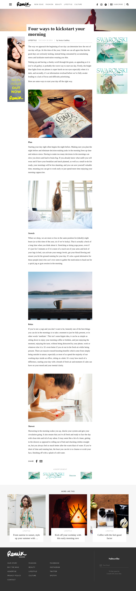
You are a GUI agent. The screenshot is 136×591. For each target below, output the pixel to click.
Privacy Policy (14, 576)
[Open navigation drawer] (10, 4)
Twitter (53, 571)
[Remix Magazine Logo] (24, 4)
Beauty (58, 4)
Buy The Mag (13, 567)
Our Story (12, 563)
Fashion (49, 4)
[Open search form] (127, 4)
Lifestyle (68, 4)
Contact (11, 580)
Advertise (11, 571)
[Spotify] (106, 4)
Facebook (54, 563)
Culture (78, 4)
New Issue (39, 4)
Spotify (53, 576)
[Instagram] (101, 4)
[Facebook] (97, 4)
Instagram (55, 567)
